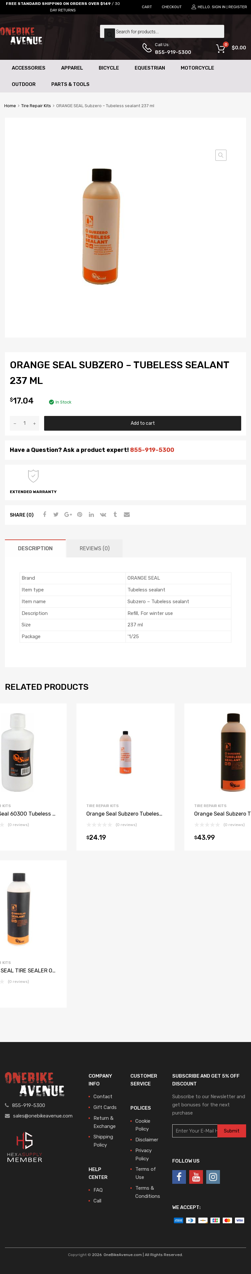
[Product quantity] (24, 423)
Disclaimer (146, 1140)
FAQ (98, 1190)
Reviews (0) (94, 548)
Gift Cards (105, 1107)
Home (10, 105)
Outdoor (24, 84)
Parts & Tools (70, 84)
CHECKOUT (172, 7)
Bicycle (109, 68)
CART (147, 7)
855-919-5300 (171, 52)
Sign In (219, 7)
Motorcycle (197, 68)
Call (97, 1201)
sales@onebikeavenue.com (43, 1116)
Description (35, 548)
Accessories (28, 68)
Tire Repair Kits (36, 105)
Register (237, 7)
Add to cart (143, 423)
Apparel (72, 68)
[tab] (35, 548)
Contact (102, 1097)
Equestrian (150, 68)
